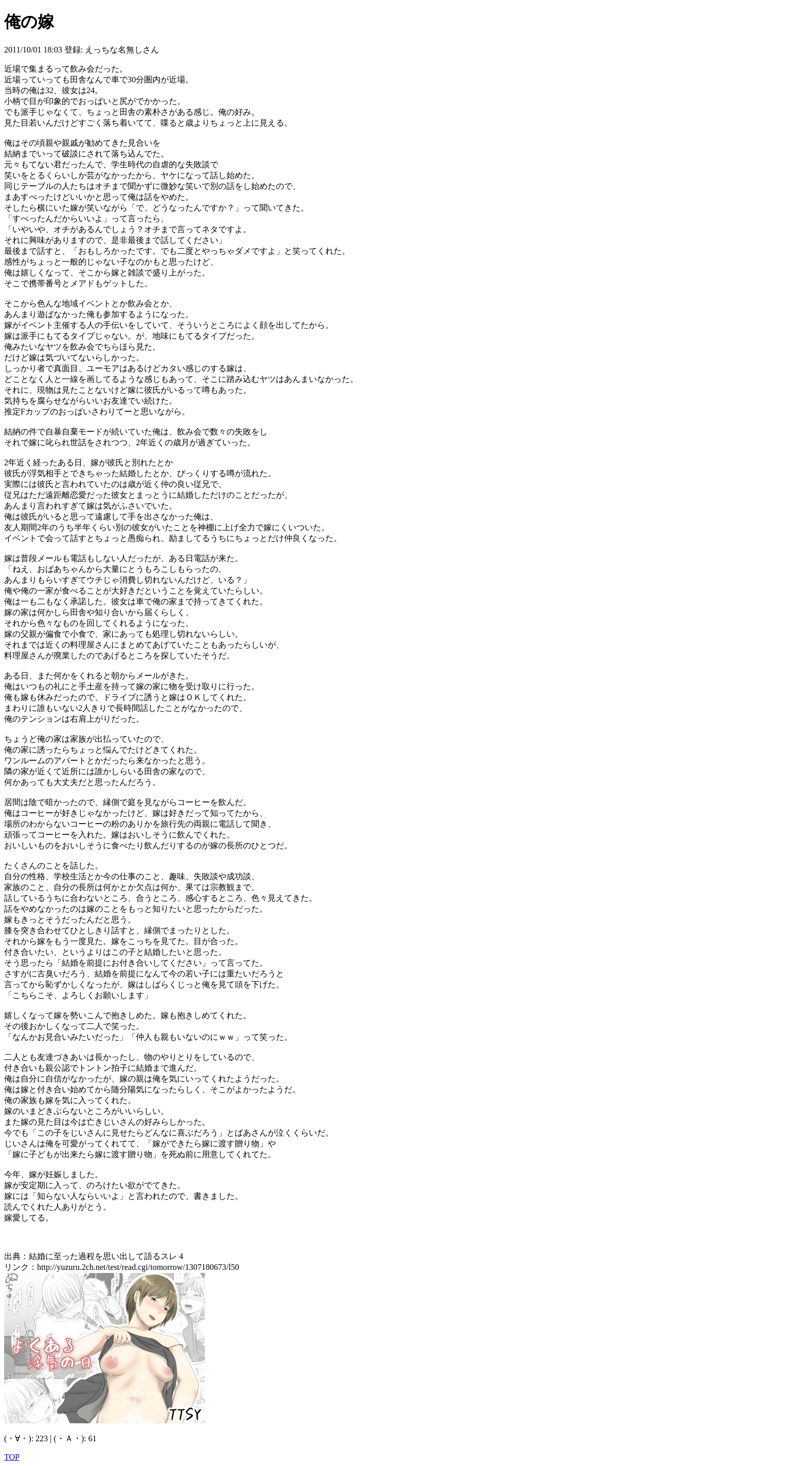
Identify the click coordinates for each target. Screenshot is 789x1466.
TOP (12, 1457)
